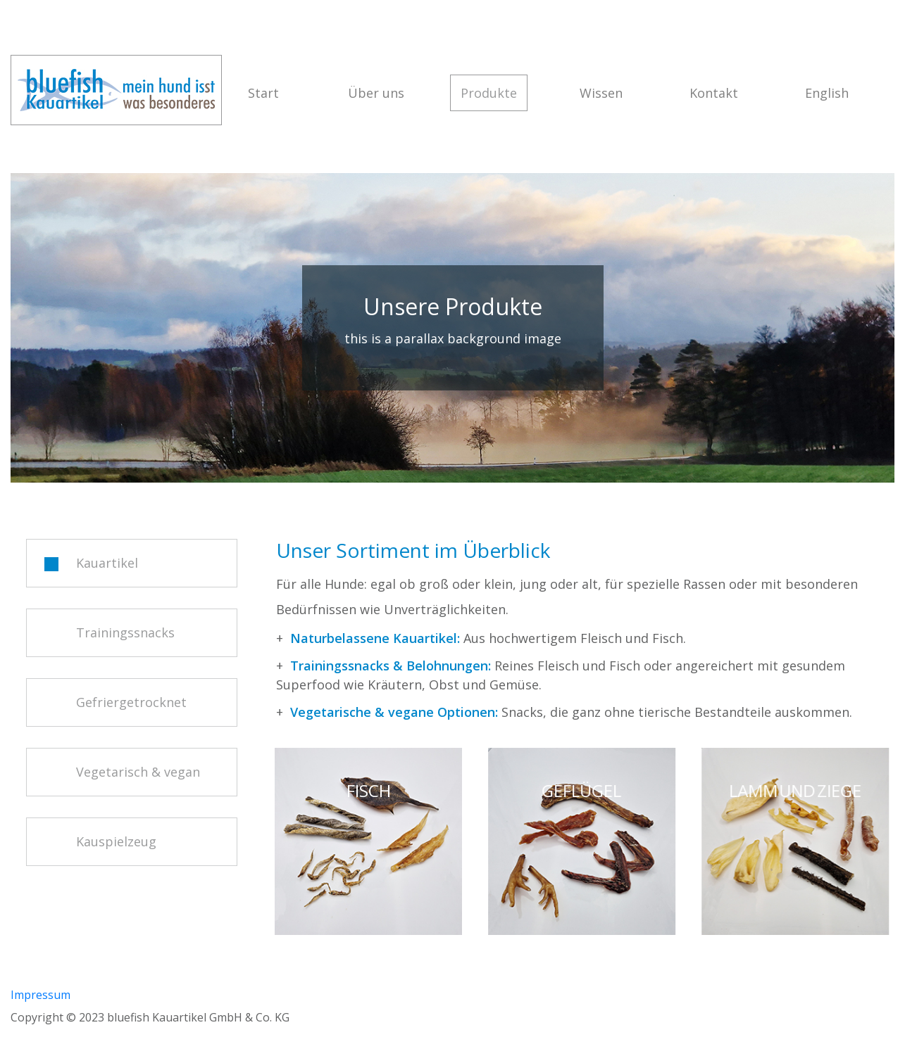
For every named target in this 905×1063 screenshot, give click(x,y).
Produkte (494, 97)
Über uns (376, 92)
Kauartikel (91, 562)
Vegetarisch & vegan (122, 771)
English (827, 92)
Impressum (40, 994)
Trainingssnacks (109, 632)
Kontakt (713, 92)
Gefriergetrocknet (115, 702)
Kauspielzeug (100, 841)
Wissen (601, 92)
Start (263, 92)
